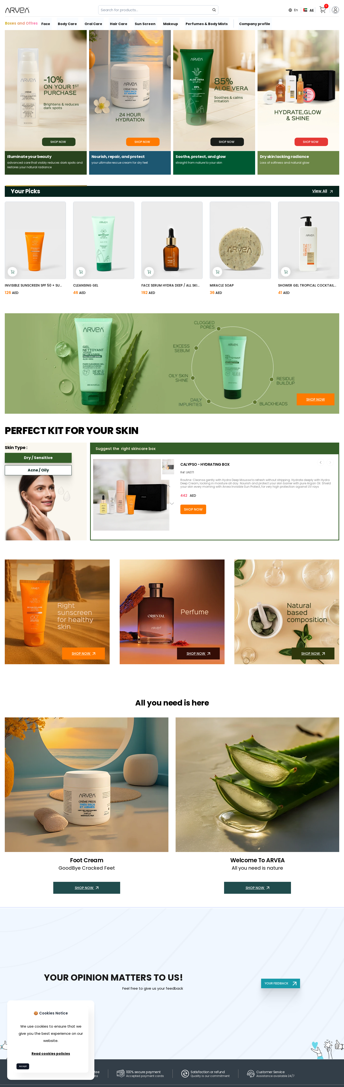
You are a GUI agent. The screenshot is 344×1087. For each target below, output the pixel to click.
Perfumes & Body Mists (207, 23)
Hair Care (120, 23)
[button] (131, 527)
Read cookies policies (50, 1052)
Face (46, 23)
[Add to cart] (12, 271)
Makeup (172, 23)
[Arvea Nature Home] (17, 10)
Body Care (68, 23)
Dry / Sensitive (38, 457)
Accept (25, 1065)
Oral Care (94, 23)
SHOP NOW (315, 402)
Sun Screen (146, 23)
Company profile (254, 23)
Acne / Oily (38, 469)
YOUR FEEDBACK (279, 982)
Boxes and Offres (21, 23)
